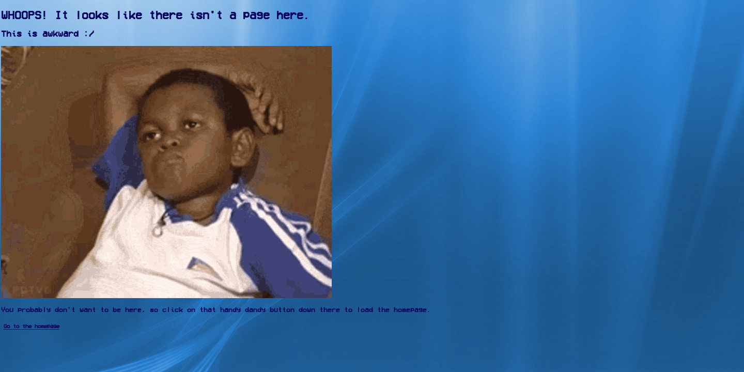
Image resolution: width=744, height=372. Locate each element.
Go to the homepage (31, 326)
